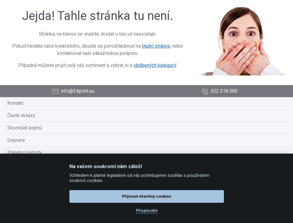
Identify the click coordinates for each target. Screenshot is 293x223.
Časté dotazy (21, 115)
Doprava (16, 140)
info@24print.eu (73, 91)
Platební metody (24, 152)
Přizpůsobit (147, 210)
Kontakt (15, 103)
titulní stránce (156, 46)
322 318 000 (219, 91)
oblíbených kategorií (155, 65)
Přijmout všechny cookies (146, 196)
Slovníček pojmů (24, 128)
